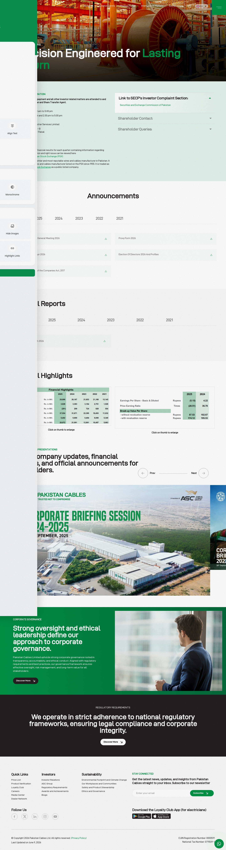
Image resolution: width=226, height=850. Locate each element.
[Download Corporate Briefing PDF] (113, 539)
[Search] (189, 7)
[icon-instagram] (45, 815)
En (200, 6)
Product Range (128, 6)
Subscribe (200, 792)
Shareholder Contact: (135, 118)
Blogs (44, 794)
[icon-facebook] (14, 815)
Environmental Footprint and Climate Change (104, 779)
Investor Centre (107, 6)
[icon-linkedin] (35, 815)
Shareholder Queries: (135, 129)
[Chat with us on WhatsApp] (219, 843)
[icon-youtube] (55, 815)
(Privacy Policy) (79, 837)
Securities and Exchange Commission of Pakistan (145, 105)
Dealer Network (19, 797)
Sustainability (176, 6)
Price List (16, 779)
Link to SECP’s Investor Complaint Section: (153, 98)
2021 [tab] (119, 218)
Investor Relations (51, 779)
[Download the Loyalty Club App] (142, 815)
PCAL (14, 167)
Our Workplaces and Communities (99, 782)
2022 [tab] (99, 218)
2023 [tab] (79, 218)
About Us (88, 6)
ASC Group (47, 782)
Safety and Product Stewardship (98, 786)
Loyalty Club (17, 786)
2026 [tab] (18, 218)
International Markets (152, 6)
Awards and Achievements (55, 790)
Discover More (25, 680)
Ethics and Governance (93, 790)
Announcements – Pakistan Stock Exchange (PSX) (37, 156)
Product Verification (21, 782)
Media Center (18, 794)
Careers (15, 790)
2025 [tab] (38, 218)
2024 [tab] (59, 218)
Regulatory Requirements (54, 786)
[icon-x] (24, 815)
